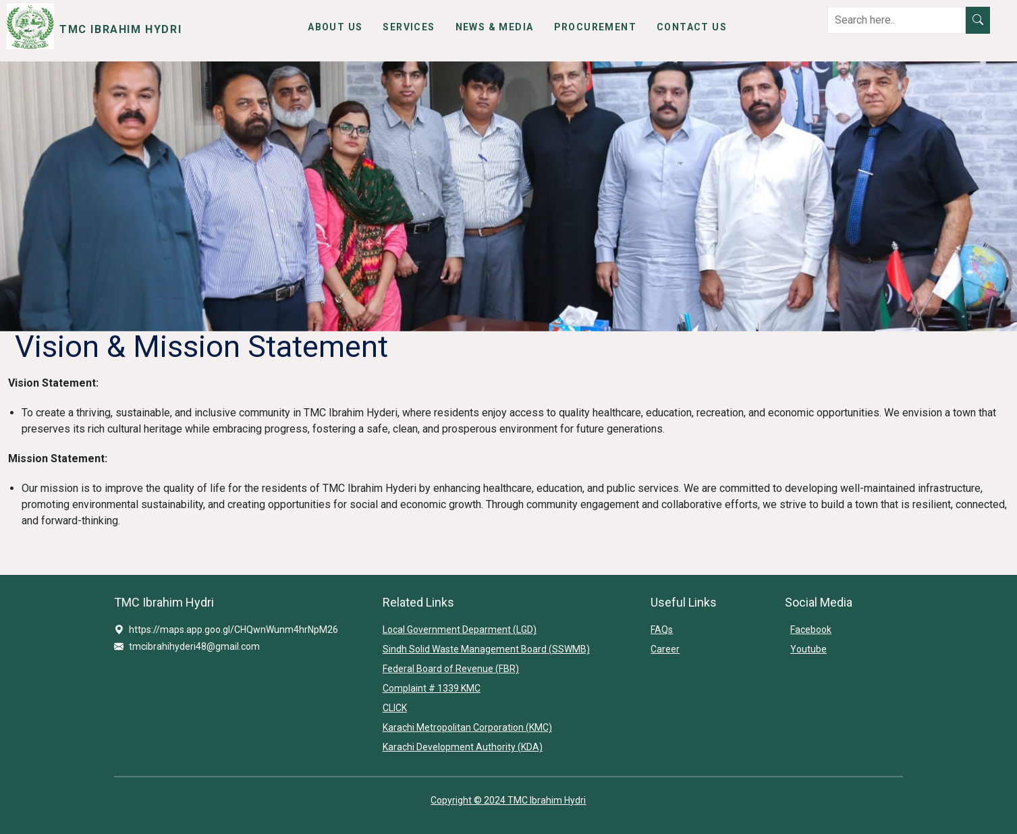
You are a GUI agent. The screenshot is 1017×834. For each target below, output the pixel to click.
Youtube (808, 649)
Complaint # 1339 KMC (431, 688)
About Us (335, 27)
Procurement (595, 27)
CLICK (395, 707)
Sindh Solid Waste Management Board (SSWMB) (486, 649)
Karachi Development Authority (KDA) (463, 747)
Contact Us (692, 27)
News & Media (495, 27)
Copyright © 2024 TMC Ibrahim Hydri (508, 800)
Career (665, 649)
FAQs (662, 629)
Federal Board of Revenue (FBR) (451, 668)
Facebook (810, 629)
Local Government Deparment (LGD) (460, 629)
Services (409, 27)
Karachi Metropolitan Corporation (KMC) (467, 727)
